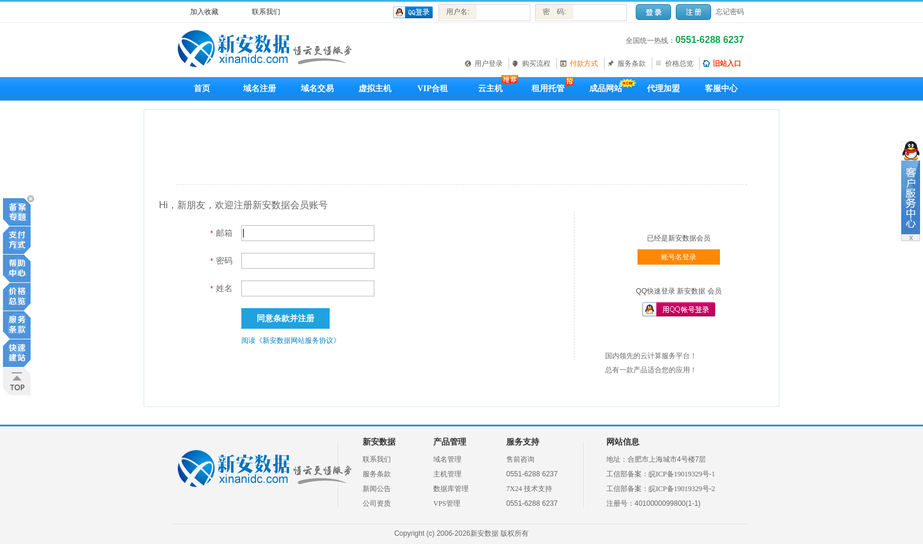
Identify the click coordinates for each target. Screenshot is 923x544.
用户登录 (488, 63)
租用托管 (548, 88)
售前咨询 (520, 459)
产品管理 (449, 442)
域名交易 (317, 88)
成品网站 (605, 88)
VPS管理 (446, 503)
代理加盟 (663, 88)
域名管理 (447, 459)
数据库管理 (451, 489)
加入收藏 (204, 12)
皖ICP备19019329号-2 (682, 489)
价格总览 (679, 63)
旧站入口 (727, 63)
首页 (202, 88)
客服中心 (721, 88)
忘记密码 (730, 12)
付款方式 (584, 63)
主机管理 (447, 474)
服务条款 (631, 63)
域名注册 (259, 88)
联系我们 (266, 12)
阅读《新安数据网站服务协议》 (290, 340)
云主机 (490, 88)
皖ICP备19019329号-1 (682, 474)
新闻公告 (377, 489)
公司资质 (377, 503)
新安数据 (379, 442)
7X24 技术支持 (529, 489)
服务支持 (522, 442)
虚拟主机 (374, 88)
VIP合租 (432, 88)
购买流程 (536, 63)
